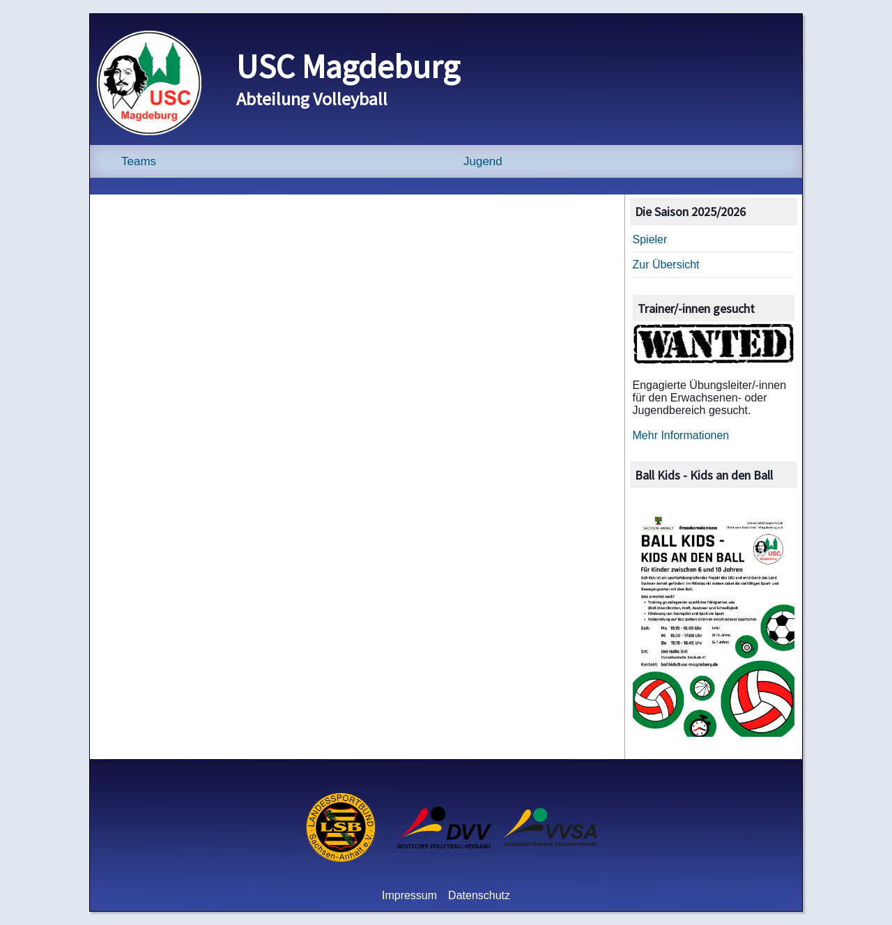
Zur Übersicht (666, 264)
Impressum (409, 895)
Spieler (650, 239)
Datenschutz (479, 895)
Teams (138, 161)
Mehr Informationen (681, 435)
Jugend (482, 161)
